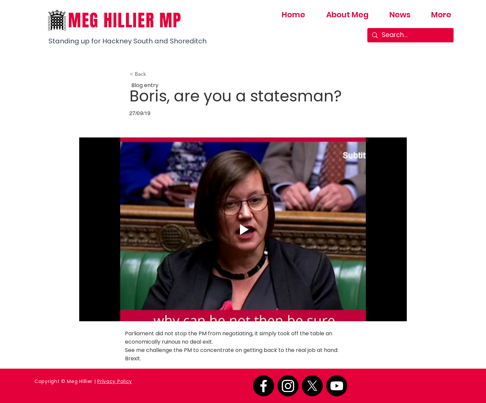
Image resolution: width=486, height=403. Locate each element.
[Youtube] (336, 385)
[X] (312, 385)
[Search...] (411, 35)
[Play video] (243, 229)
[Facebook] (263, 385)
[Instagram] (287, 385)
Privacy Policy (114, 381)
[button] (152, 74)
